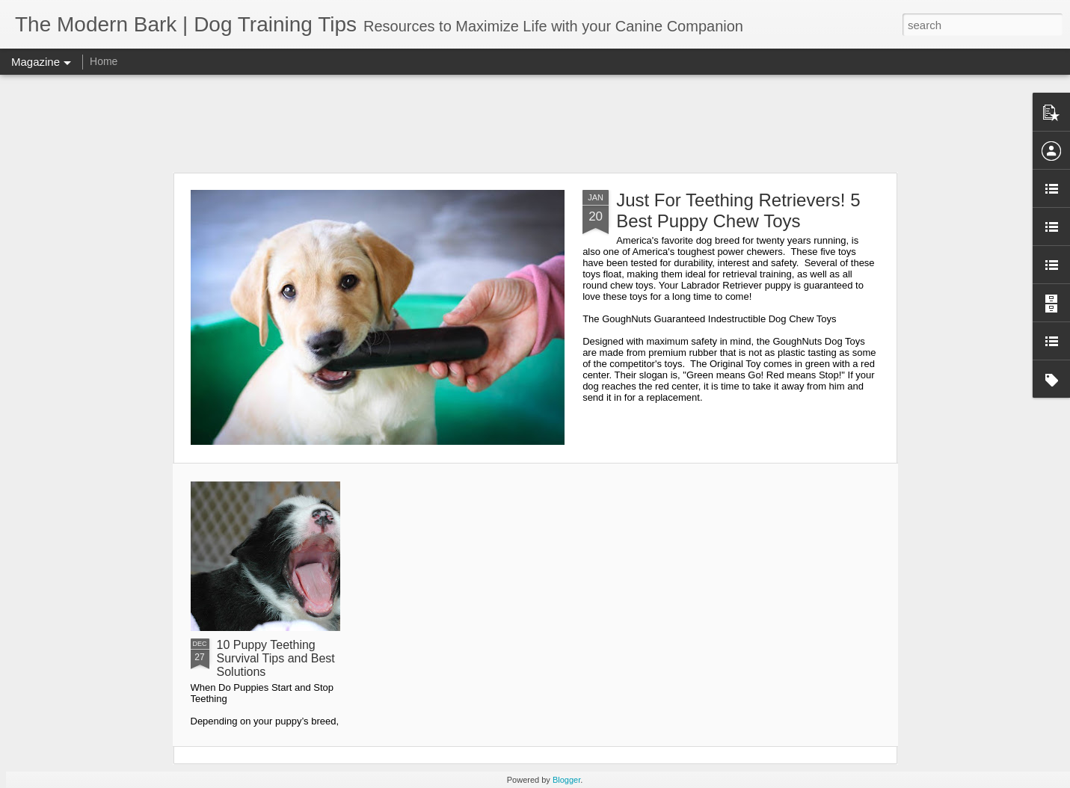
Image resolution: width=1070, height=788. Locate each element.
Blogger (566, 779)
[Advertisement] (535, 123)
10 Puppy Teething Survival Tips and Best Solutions (276, 658)
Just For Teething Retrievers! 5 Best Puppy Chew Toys (738, 210)
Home (103, 61)
